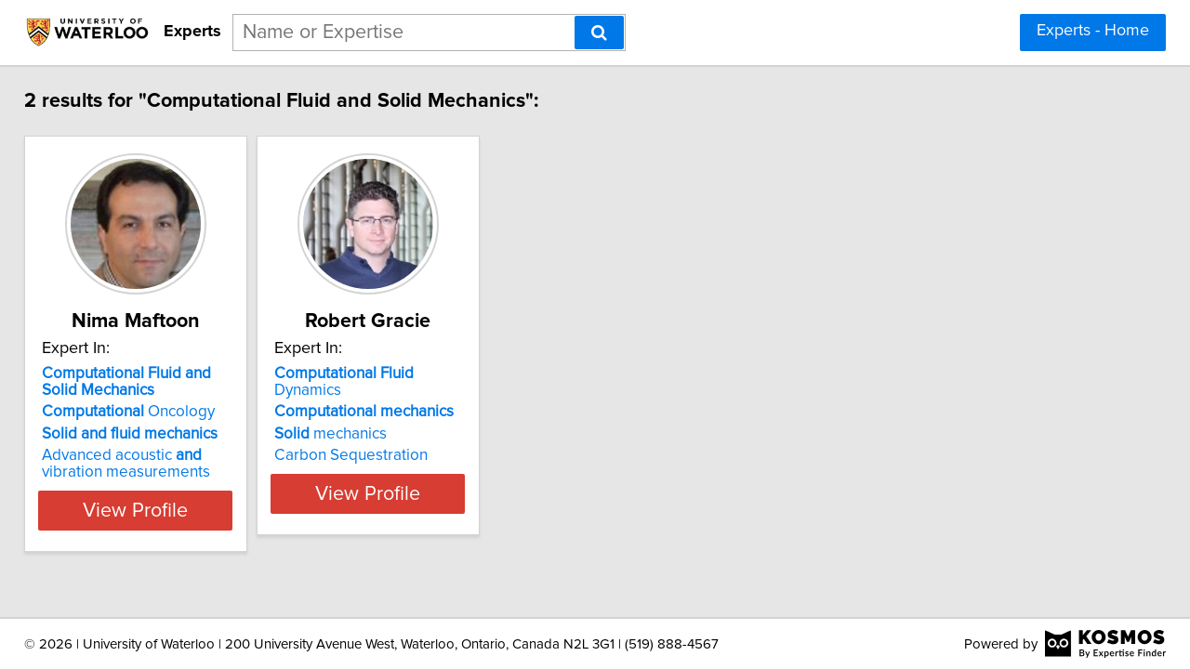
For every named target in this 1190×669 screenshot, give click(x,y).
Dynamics (439, 373)
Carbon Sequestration (410, 438)
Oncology (141, 411)
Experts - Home (1093, 30)
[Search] (599, 32)
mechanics (390, 417)
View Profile (172, 510)
